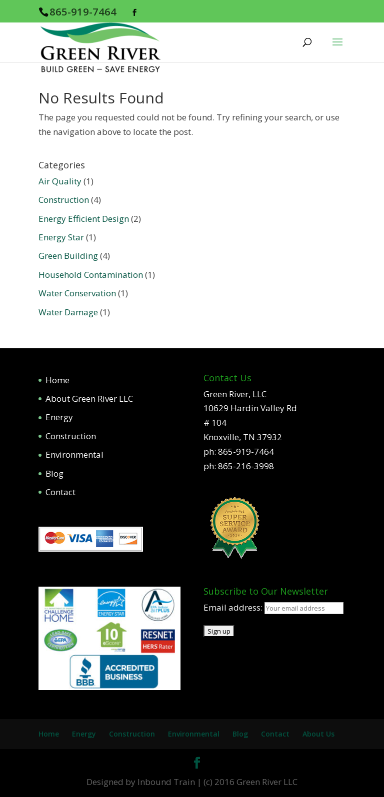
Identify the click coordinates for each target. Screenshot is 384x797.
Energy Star (61, 237)
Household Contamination (90, 274)
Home (58, 380)
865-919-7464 (83, 11)
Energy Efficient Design (83, 218)
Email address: (234, 607)
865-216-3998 (246, 466)
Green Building (68, 255)
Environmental (75, 454)
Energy (59, 417)
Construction (63, 199)
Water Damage (68, 312)
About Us (318, 734)
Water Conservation (77, 293)
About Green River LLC (89, 398)
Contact (61, 492)
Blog (55, 473)
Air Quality (60, 181)
